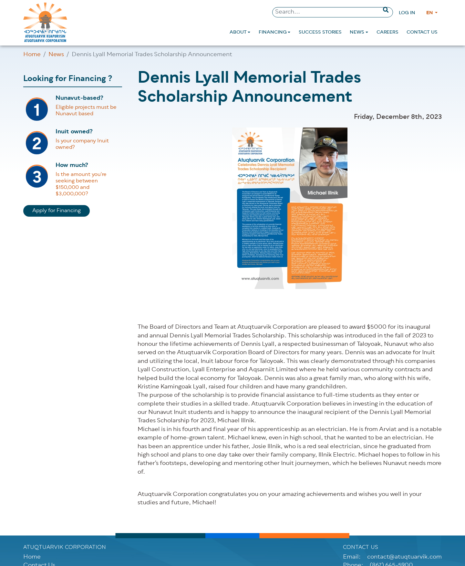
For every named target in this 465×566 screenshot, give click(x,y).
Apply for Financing (56, 211)
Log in (407, 13)
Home (32, 54)
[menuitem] (239, 32)
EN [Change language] (430, 13)
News (56, 54)
